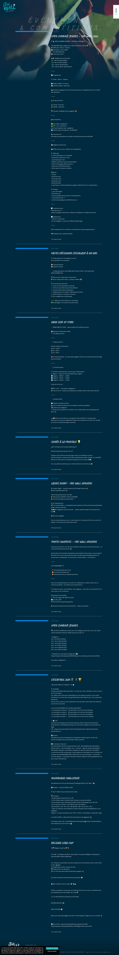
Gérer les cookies (52, 951)
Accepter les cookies (52, 948)
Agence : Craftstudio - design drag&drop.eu (98, 952)
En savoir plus (56, 239)
